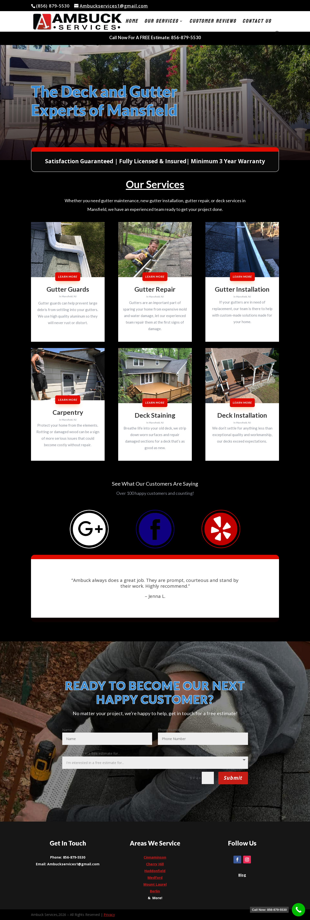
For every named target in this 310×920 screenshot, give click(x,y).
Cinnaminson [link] (155, 857)
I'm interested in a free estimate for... (91, 753)
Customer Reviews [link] (212, 22)
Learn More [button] (67, 276)
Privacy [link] (109, 914)
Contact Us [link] (256, 22)
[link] (111, 6)
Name (67, 729)
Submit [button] (233, 777)
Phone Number (170, 729)
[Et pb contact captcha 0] (208, 778)
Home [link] (131, 22)
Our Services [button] (161, 22)
